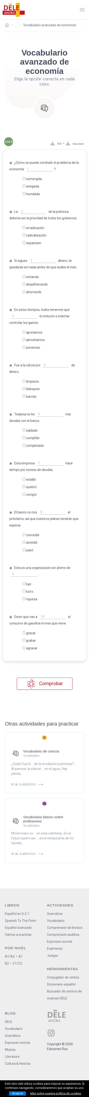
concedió (30, 535)
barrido (29, 396)
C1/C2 (17, 963)
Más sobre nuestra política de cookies (55, 1093)
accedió (30, 542)
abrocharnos (33, 340)
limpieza (30, 381)
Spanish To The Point (20, 921)
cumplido (31, 438)
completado (33, 445)
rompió (29, 494)
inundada (31, 194)
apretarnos (32, 332)
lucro (27, 591)
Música (10, 1049)
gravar (29, 633)
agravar (30, 648)
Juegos (52, 955)
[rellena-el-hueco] (39, 169)
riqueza (29, 599)
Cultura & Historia (17, 1063)
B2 (7, 963)
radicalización (34, 235)
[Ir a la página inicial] (8, 25)
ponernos (31, 347)
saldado (30, 430)
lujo (26, 584)
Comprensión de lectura (64, 927)
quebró (29, 487)
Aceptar (17, 1093)
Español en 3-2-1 (17, 914)
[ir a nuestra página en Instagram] (51, 1033)
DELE (8, 1022)
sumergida (32, 179)
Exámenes (55, 948)
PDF (59, 143)
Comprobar (44, 684)
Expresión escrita (59, 941)
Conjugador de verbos (63, 977)
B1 (21, 956)
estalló (29, 479)
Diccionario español (61, 984)
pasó (27, 550)
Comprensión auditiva (63, 934)
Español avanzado (18, 927)
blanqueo (31, 389)
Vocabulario (56, 921)
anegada (30, 186)
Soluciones (78, 143)
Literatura (12, 1056)
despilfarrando (35, 284)
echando (30, 277)
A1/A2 (10, 956)
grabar (29, 640)
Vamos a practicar (18, 934)
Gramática (54, 914)
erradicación (33, 228)
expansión (31, 243)
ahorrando (31, 292)
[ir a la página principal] (13, 9)
